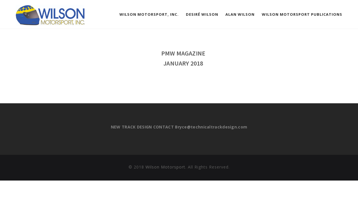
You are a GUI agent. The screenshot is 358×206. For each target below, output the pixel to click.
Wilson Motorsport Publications (302, 14)
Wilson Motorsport (165, 167)
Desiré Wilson (202, 14)
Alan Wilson (240, 14)
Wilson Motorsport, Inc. (149, 14)
